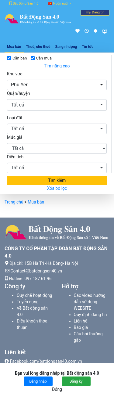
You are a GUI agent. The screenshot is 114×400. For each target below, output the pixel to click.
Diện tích (15, 156)
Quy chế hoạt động (34, 295)
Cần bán (19, 58)
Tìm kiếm (57, 180)
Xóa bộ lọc (57, 188)
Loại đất (14, 117)
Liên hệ (81, 321)
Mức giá (14, 137)
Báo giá (81, 327)
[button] (57, 85)
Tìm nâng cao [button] (57, 65)
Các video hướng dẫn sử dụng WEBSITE (89, 302)
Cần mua (44, 58)
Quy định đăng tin (90, 314)
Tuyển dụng (28, 301)
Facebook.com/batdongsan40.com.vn (43, 361)
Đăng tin (95, 12)
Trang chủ (14, 202)
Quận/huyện (18, 93)
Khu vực (14, 73)
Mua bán (36, 202)
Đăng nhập (38, 381)
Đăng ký (76, 381)
